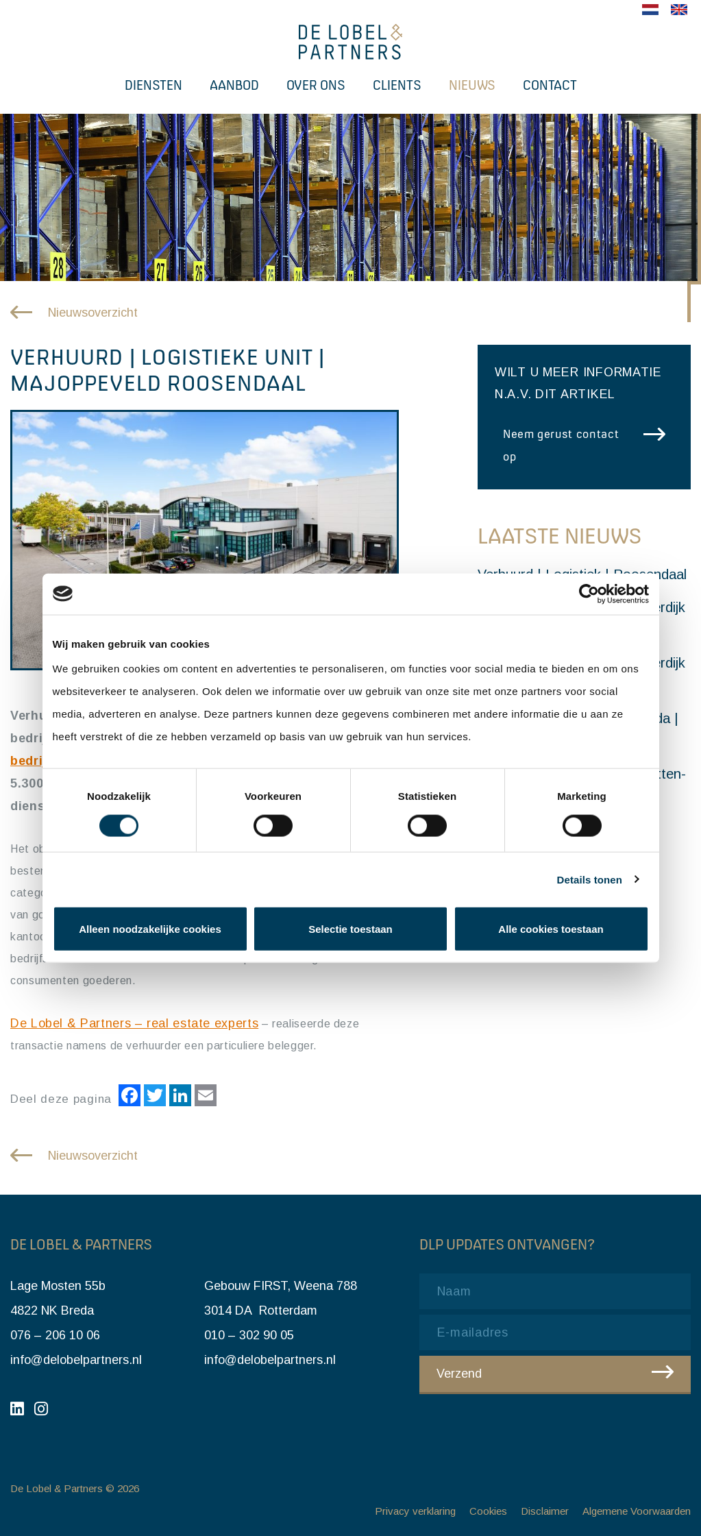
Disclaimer (545, 1511)
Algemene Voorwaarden (636, 1511)
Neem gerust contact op (561, 445)
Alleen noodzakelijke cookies (150, 929)
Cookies (488, 1511)
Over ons (315, 85)
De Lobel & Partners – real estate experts (134, 1023)
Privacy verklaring (415, 1511)
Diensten (153, 85)
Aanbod (234, 85)
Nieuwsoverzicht (93, 312)
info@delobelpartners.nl (76, 1360)
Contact (550, 85)
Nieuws (472, 85)
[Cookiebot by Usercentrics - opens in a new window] (589, 593)
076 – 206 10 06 (55, 1335)
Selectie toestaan (350, 929)
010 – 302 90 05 (249, 1335)
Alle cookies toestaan (550, 929)
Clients (397, 85)
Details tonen (589, 879)
